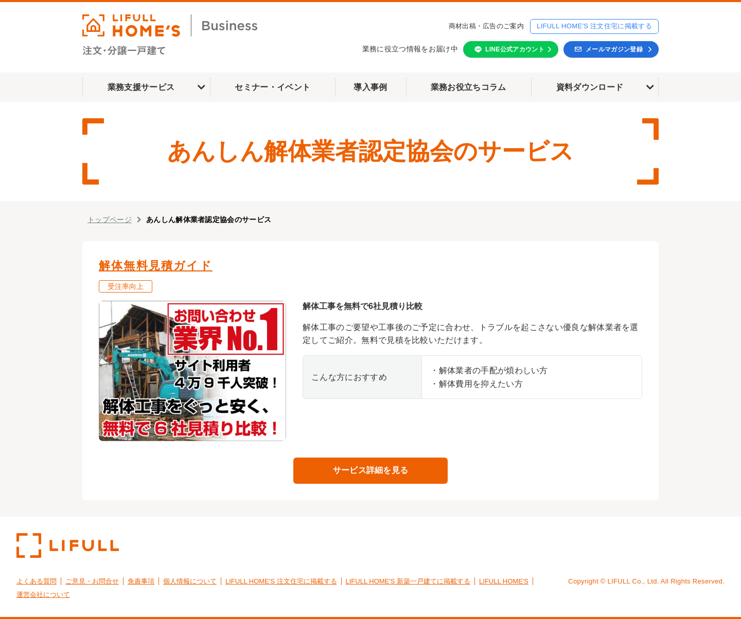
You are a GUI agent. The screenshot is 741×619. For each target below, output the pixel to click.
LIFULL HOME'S (503, 581)
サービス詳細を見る (371, 470)
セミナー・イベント (272, 87)
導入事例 (370, 87)
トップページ (109, 219)
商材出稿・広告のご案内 (486, 26)
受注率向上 (126, 286)
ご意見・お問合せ (92, 581)
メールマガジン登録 (614, 49)
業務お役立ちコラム (468, 87)
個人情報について (190, 581)
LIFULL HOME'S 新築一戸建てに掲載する (408, 581)
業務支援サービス (141, 87)
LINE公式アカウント (514, 49)
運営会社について (43, 594)
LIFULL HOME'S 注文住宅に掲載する (594, 26)
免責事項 (141, 581)
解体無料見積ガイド (156, 265)
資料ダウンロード (590, 87)
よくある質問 (36, 581)
